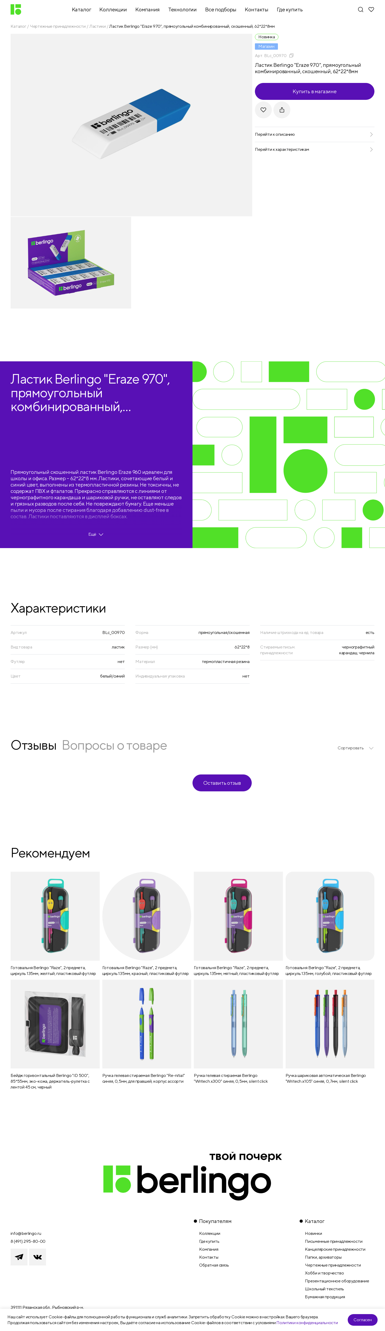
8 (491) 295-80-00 (28, 1241)
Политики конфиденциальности (307, 1322)
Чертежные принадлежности (58, 26)
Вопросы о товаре (114, 745)
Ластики (97, 26)
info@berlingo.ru (26, 1233)
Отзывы (33, 745)
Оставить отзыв (222, 783)
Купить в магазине (315, 91)
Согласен (363, 1319)
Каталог (18, 26)
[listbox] (356, 748)
